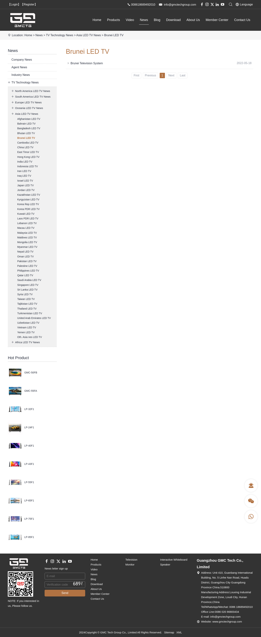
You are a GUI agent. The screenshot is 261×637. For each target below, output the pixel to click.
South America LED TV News (31, 96)
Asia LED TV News (88, 35)
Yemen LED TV (26, 332)
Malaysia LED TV (27, 232)
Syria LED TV (25, 294)
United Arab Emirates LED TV (34, 318)
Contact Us (242, 20)
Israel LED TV (25, 180)
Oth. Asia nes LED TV (29, 337)
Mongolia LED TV (27, 242)
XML (179, 632)
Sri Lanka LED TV (27, 289)
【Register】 (29, 4)
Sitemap (169, 632)
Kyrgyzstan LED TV (28, 199)
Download (173, 20)
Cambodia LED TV (27, 142)
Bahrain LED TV (26, 123)
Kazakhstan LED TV (28, 194)
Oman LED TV (25, 256)
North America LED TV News (30, 91)
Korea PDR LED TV (28, 209)
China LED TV (25, 147)
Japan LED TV (25, 185)
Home (97, 20)
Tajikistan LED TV (27, 303)
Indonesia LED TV (27, 166)
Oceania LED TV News (27, 108)
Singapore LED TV (27, 284)
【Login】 (14, 4)
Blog (157, 20)
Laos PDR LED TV (27, 218)
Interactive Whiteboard (173, 559)
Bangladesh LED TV (28, 128)
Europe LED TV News (26, 102)
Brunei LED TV (113, 35)
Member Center (217, 20)
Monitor (129, 564)
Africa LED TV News (25, 342)
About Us (193, 20)
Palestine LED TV (27, 265)
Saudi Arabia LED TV (29, 280)
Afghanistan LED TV (28, 118)
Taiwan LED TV (26, 299)
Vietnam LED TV (26, 327)
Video (130, 20)
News (144, 20)
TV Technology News (59, 35)
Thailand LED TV (26, 308)
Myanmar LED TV (27, 246)
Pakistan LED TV (26, 261)
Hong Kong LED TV (28, 156)
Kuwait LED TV (25, 213)
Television (131, 559)
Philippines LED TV (28, 270)
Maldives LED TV (27, 237)
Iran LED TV (24, 171)
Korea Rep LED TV (28, 204)
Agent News (19, 67)
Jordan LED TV (25, 190)
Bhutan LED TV (26, 133)
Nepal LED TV (25, 251)
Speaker (165, 564)
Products (113, 20)
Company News (21, 59)
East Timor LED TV (28, 152)
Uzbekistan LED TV (28, 322)
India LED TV (24, 161)
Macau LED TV (25, 227)
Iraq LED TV (24, 175)
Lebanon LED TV (27, 223)
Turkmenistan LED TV (29, 313)
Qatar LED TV (25, 275)
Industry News (20, 74)
